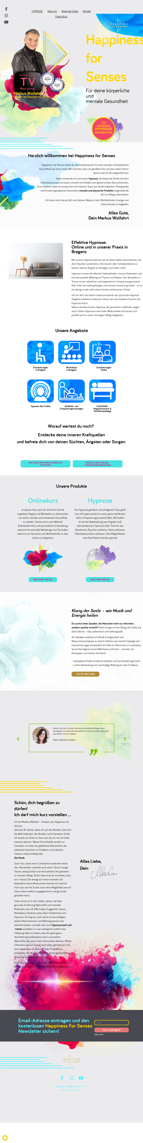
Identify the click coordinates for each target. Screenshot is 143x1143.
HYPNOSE (37, 13)
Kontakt (87, 13)
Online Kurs (61, 18)
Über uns (52, 13)
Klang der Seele (70, 13)
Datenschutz (73, 1091)
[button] (18, 743)
